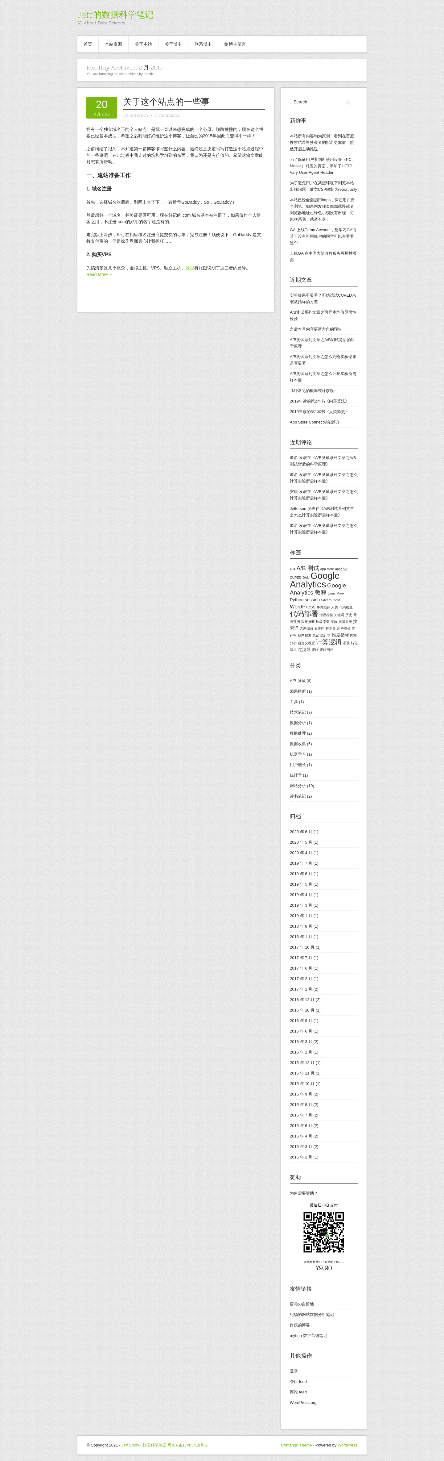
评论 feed (298, 1392)
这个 (294, 242)
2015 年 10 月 (302, 1083)
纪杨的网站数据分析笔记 (312, 1314)
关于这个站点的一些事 (166, 101)
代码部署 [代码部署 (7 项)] (304, 614)
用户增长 (298, 764)
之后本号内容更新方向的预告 (316, 329)
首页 (88, 44)
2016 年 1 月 (301, 1052)
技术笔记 (298, 712)
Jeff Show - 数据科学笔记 (143, 1445)
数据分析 (298, 722)
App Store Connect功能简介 (315, 422)
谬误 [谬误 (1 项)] (346, 643)
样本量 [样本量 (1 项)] (331, 628)
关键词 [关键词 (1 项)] (339, 615)
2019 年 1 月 (301, 915)
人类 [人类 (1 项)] (334, 607)
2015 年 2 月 (301, 1157)
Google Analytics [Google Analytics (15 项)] (315, 579)
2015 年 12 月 (302, 1062)
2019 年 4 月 (301, 894)
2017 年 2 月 (301, 978)
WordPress (347, 1445)
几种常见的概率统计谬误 (312, 390)
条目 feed (298, 1381)
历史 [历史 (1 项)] (348, 615)
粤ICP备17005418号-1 (188, 1445)
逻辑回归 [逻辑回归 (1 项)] (326, 650)
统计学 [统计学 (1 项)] (325, 635)
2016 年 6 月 (301, 1031)
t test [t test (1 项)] (336, 600)
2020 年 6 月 (301, 831)
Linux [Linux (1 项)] (331, 593)
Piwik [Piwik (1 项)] (340, 593)
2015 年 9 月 (301, 1094)
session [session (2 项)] (312, 599)
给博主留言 (235, 44)
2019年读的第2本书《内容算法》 (319, 401)
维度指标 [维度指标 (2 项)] (340, 634)
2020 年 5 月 (301, 842)
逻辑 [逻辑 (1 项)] (315, 650)
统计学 (296, 775)
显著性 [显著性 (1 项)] (319, 628)
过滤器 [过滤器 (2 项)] (304, 649)
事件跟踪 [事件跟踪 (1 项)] (323, 607)
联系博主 (203, 44)
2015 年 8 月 (301, 1104)
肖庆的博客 (300, 1325)
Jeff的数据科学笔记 (115, 14)
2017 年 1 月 (301, 989)
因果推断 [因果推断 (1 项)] (308, 622)
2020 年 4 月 (301, 852)
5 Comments (166, 115)
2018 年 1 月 (301, 936)
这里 (190, 267)
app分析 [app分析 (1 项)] (341, 569)
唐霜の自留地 (302, 1304)
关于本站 (143, 44)
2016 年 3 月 (301, 1041)
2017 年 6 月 (301, 968)
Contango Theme (296, 1445)
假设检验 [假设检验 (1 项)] (326, 615)
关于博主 (173, 44)
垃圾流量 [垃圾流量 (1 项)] (322, 622)
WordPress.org (303, 1402)
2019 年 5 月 (301, 884)
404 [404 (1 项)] (292, 569)
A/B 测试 (298, 680)
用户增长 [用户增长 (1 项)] (344, 628)
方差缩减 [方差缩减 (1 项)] (306, 628)
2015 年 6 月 (301, 1125)
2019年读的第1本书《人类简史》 (319, 411)
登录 (294, 1371)
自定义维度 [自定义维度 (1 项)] (306, 643)
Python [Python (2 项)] (297, 599)
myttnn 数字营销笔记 (308, 1335)
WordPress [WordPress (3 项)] (302, 607)
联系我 (300, 219)
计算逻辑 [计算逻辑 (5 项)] (329, 641)
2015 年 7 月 (301, 1115)
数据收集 (298, 743)
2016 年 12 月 (302, 999)
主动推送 (310, 149)
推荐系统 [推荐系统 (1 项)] (345, 622)
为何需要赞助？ (304, 1193)
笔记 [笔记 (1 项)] (315, 635)
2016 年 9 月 (301, 1020)
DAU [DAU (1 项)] (306, 577)
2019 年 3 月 (301, 905)
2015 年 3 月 (301, 1146)
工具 (294, 701)
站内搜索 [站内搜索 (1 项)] (304, 635)
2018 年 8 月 (301, 926)
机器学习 (298, 754)
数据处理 (298, 733)
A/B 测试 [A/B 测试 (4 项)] (307, 568)
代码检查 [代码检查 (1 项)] (346, 607)
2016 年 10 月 (302, 1010)
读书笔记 (298, 796)
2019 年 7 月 (301, 863)
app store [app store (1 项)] (327, 569)
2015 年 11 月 (302, 1073)
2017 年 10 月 (302, 947)
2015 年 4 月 (301, 1136)
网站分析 (298, 785)
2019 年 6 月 (301, 873)
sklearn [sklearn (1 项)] (326, 600)
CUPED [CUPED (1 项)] (295, 577)
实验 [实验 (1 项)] (334, 622)
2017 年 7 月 (301, 957)
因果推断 (298, 691)
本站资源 (113, 44)
